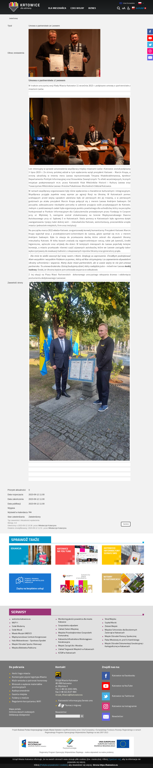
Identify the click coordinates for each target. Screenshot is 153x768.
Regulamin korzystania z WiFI (26, 701)
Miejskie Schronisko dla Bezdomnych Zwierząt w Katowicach (121, 631)
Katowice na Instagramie (124, 706)
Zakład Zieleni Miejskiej (68, 628)
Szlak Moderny (18, 626)
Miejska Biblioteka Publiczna (24, 647)
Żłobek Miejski (111, 626)
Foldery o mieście (20, 697)
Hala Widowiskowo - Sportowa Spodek (29, 640)
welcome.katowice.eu (21, 618)
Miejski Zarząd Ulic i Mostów (70, 645)
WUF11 (15, 622)
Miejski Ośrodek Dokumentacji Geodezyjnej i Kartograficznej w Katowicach (124, 645)
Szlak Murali (17, 629)
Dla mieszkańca (57, 8)
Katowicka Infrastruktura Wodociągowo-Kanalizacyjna (75, 640)
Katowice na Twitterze (123, 695)
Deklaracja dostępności (19, 715)
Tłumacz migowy (72, 705)
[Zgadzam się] (114, 759)
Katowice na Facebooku (123, 675)
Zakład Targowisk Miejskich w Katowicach (76, 649)
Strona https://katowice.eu (105, 765)
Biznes (92, 8)
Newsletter (117, 716)
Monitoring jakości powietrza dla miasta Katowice (75, 620)
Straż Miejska (110, 618)
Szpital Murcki (111, 622)
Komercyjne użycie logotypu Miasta (29, 676)
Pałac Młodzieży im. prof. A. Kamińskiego (122, 639)
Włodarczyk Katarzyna (47, 526)
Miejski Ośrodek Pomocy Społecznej (120, 636)
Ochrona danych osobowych (21, 712)
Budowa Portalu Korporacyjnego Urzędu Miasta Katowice (40, 730)
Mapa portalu (15, 709)
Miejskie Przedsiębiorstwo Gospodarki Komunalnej (75, 634)
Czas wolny (77, 8)
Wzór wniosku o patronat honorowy (29, 680)
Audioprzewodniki (20, 690)
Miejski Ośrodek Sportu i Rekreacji (26, 644)
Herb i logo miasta (21, 673)
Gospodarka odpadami (68, 625)
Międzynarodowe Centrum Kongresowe (29, 636)
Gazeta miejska (19, 694)
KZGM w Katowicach (67, 652)
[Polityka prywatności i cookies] (54, 765)
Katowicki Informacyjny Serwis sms (75, 700)
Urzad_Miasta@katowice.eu (69, 694)
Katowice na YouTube (122, 685)
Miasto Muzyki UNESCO (22, 633)
